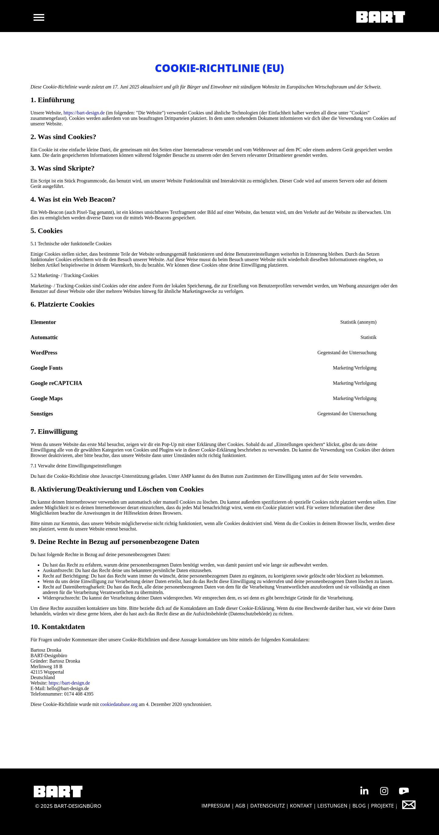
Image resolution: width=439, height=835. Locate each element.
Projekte (383, 805)
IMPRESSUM (216, 805)
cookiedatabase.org (118, 704)
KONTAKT (301, 805)
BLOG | (361, 805)
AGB (240, 805)
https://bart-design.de (84, 112)
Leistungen (332, 805)
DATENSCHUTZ (267, 805)
